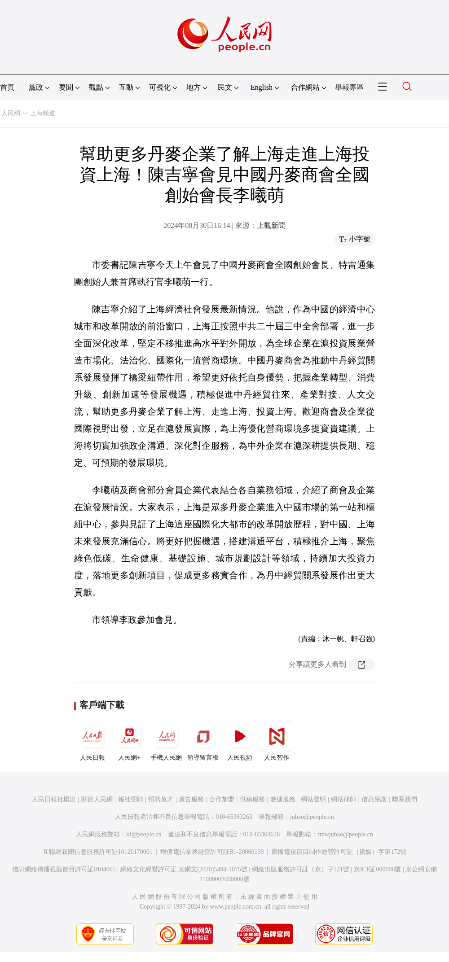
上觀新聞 (271, 225)
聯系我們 (404, 799)
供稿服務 (252, 799)
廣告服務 (191, 799)
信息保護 (374, 799)
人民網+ (129, 741)
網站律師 (343, 799)
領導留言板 (203, 741)
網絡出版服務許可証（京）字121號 (300, 869)
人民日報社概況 (54, 799)
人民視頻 (239, 741)
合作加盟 (221, 799)
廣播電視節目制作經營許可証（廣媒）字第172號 (338, 851)
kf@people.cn (144, 834)
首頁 (7, 87)
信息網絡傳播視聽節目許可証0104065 (64, 869)
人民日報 (92, 741)
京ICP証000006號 (377, 869)
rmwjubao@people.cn (345, 834)
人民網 (10, 113)
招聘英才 (160, 799)
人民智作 (276, 741)
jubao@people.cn (312, 816)
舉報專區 (349, 87)
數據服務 (282, 799)
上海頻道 (42, 113)
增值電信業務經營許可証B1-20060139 (212, 851)
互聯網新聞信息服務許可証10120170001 (98, 851)
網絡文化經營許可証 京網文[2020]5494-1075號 (184, 869)
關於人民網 (97, 799)
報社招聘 (130, 799)
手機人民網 (166, 741)
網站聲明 (313, 799)
